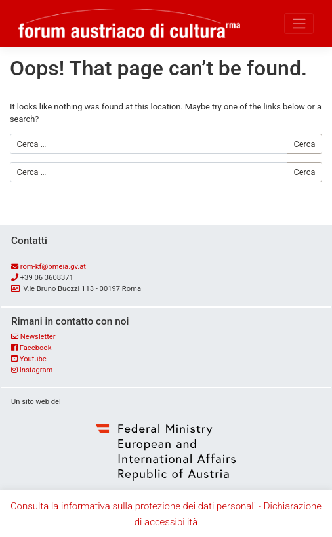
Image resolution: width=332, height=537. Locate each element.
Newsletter (38, 336)
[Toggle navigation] (299, 23)
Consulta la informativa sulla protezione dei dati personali (133, 506)
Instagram (36, 370)
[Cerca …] (148, 144)
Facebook (36, 348)
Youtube (33, 359)
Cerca (304, 144)
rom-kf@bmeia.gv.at (53, 266)
